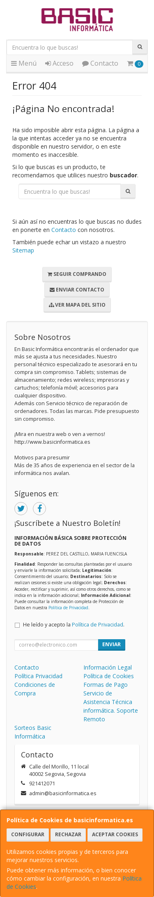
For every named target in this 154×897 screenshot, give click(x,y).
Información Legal (107, 667)
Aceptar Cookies (115, 834)
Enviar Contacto (77, 289)
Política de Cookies (108, 676)
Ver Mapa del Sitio (77, 304)
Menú (24, 63)
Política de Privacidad (68, 607)
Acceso (59, 63)
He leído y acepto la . (73, 624)
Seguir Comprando (77, 274)
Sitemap (23, 250)
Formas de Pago (105, 684)
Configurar (27, 834)
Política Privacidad (38, 676)
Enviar (111, 644)
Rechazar (68, 834)
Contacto (100, 63)
